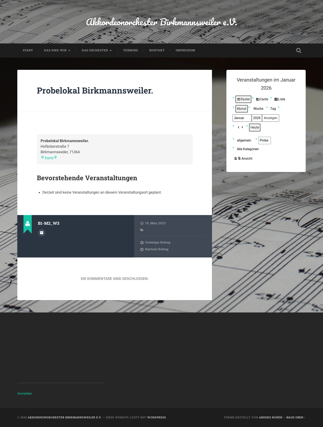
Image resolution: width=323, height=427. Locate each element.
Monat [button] (241, 109)
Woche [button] (258, 109)
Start (28, 50)
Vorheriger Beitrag (157, 242)
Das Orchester (95, 50)
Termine (130, 50)
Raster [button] (243, 100)
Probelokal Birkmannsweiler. (95, 90)
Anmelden (24, 393)
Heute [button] (254, 127)
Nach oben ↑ (296, 417)
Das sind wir (55, 50)
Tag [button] (273, 109)
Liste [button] (279, 100)
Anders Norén (270, 417)
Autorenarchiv (41, 232)
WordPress (156, 417)
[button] (240, 127)
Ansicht (243, 159)
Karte (47, 158)
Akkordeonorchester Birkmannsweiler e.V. (161, 21)
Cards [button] (262, 100)
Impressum (185, 50)
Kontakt (157, 50)
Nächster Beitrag (157, 249)
